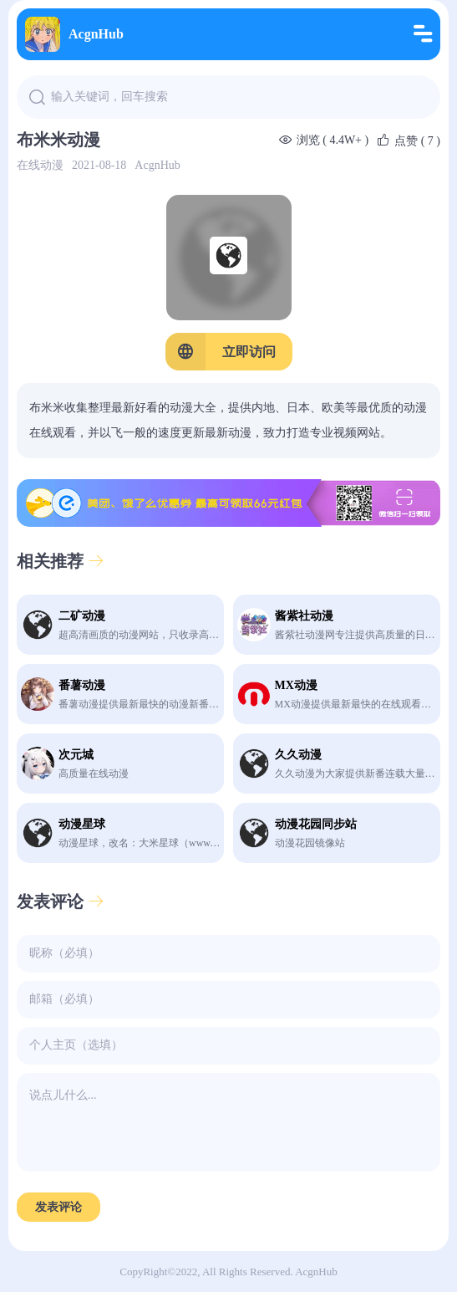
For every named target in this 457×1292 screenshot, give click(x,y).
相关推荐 (60, 561)
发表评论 (60, 901)
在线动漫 (40, 165)
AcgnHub (74, 34)
